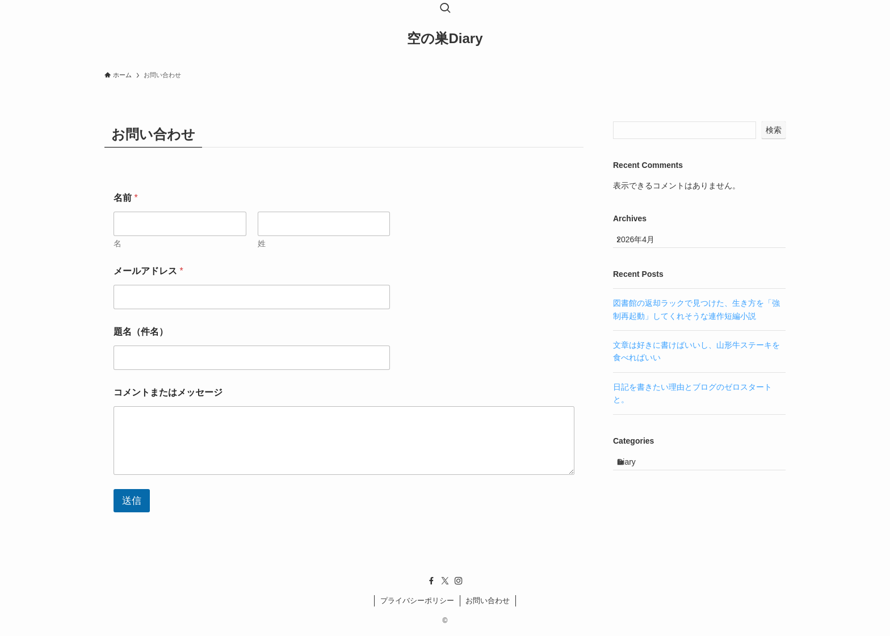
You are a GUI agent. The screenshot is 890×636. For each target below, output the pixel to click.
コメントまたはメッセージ (168, 392)
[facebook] (431, 581)
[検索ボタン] (445, 9)
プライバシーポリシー (417, 600)
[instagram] (459, 581)
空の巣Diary (444, 38)
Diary (636, 474)
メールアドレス (148, 271)
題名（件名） (141, 331)
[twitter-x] (445, 581)
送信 (131, 500)
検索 (774, 129)
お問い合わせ (487, 600)
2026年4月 (644, 243)
